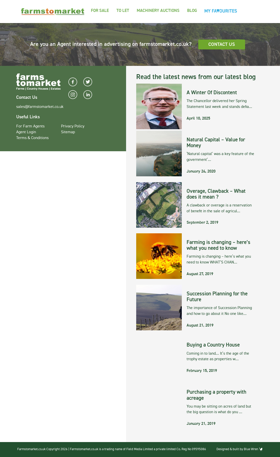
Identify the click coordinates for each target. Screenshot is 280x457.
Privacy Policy (72, 126)
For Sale (100, 11)
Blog (192, 11)
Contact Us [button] (221, 44)
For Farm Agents (30, 126)
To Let (122, 11)
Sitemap (68, 132)
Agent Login (26, 132)
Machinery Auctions (158, 11)
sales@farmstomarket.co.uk (40, 107)
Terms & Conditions (32, 138)
